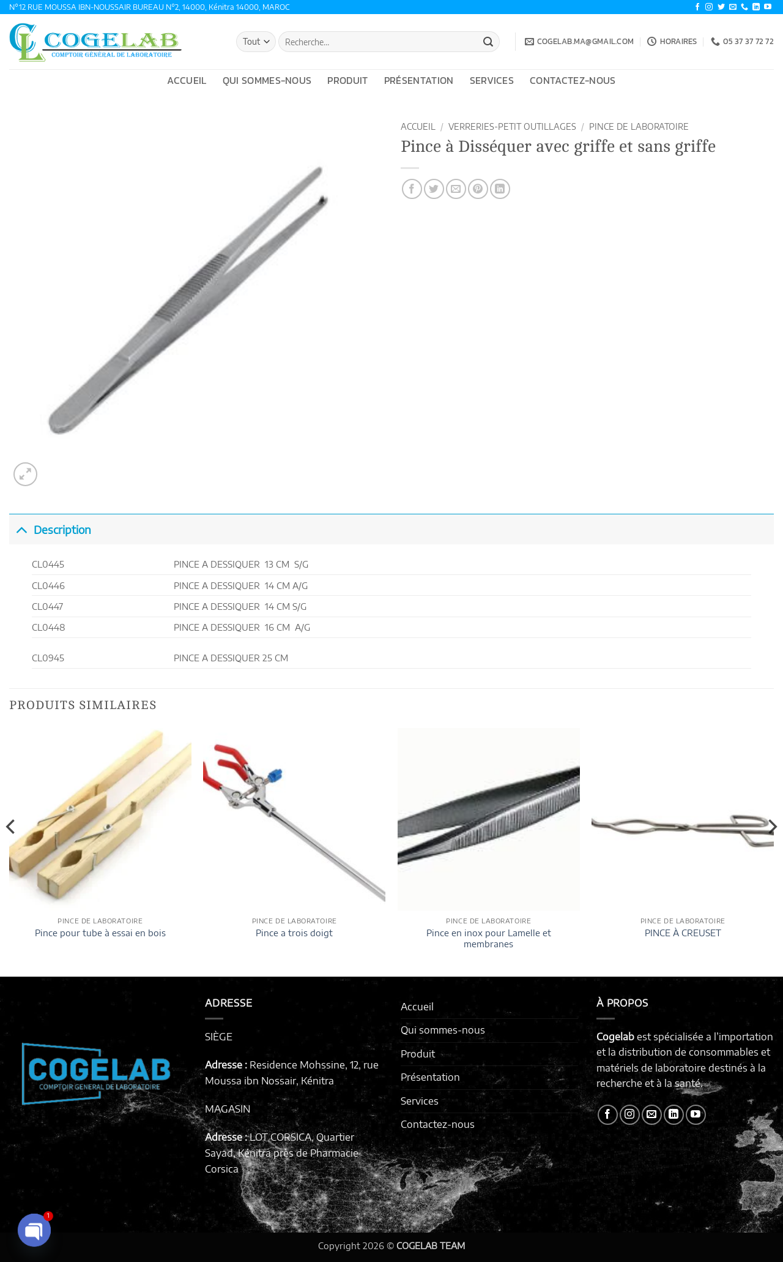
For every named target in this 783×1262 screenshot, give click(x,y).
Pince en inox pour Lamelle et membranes (488, 938)
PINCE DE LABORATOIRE (639, 126)
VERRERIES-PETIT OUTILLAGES (512, 126)
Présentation (419, 80)
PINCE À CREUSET (683, 932)
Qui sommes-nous (267, 80)
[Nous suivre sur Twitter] (721, 7)
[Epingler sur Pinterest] (478, 189)
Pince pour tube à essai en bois (100, 932)
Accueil (186, 80)
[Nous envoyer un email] (733, 7)
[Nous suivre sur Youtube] (767, 7)
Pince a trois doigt (294, 932)
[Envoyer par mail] (456, 189)
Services (492, 80)
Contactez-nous (572, 80)
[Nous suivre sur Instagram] (709, 7)
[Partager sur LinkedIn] (500, 189)
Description (50, 529)
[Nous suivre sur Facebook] (697, 7)
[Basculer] (21, 529)
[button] (25, 474)
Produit (347, 80)
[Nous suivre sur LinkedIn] (756, 7)
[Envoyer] (488, 41)
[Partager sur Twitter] (434, 189)
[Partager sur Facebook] (412, 189)
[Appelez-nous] (744, 7)
